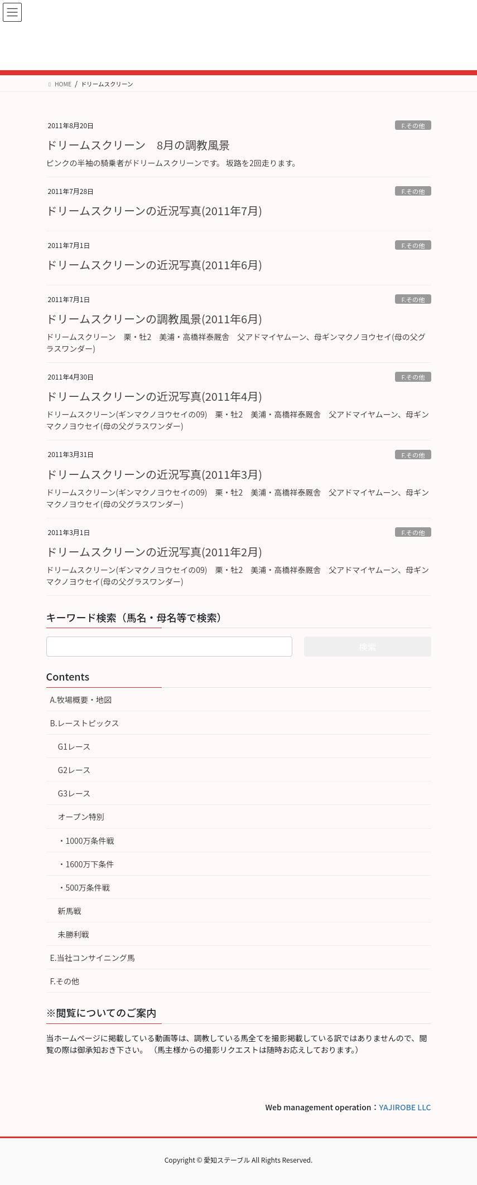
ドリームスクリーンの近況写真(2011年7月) (154, 210)
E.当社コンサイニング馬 (92, 957)
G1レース (74, 746)
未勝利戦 (73, 934)
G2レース (74, 769)
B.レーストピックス (84, 723)
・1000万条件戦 (86, 840)
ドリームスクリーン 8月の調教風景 (138, 145)
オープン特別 (81, 816)
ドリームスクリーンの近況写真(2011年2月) (154, 551)
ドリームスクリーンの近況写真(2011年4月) (154, 396)
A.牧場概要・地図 (81, 699)
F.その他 (413, 125)
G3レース (74, 793)
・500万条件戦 (84, 887)
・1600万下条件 (86, 864)
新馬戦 (69, 910)
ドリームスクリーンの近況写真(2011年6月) (154, 264)
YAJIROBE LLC (405, 1107)
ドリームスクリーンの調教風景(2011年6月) (154, 318)
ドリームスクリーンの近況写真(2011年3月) (154, 474)
